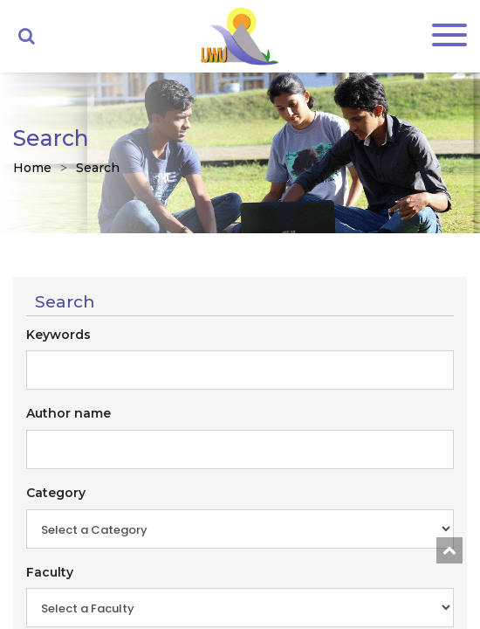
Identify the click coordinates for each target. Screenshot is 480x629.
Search (98, 168)
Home (32, 168)
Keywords (58, 334)
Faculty (49, 572)
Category (56, 493)
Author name (68, 413)
